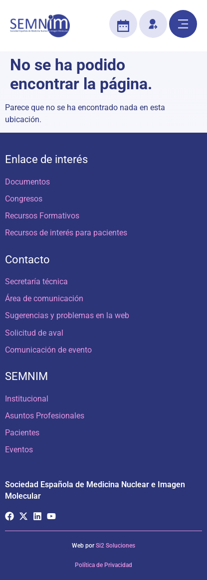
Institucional (26, 398)
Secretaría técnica (36, 281)
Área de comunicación (44, 298)
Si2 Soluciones (115, 545)
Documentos (27, 182)
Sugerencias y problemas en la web (67, 315)
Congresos (23, 198)
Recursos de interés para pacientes (66, 232)
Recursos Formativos (42, 215)
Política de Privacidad (103, 565)
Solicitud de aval (34, 333)
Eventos (19, 449)
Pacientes (22, 432)
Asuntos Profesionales (44, 415)
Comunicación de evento (48, 350)
